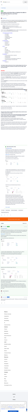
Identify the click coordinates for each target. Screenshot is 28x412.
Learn (5, 342)
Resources (6, 357)
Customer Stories (7, 352)
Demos (5, 350)
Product (5, 329)
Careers (5, 376)
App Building (6, 320)
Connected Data (7, 324)
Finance (5, 340)
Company (6, 372)
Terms (14, 404)
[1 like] (5, 291)
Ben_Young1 (4, 226)
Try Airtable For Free (8, 385)
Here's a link (7, 154)
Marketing (6, 331)
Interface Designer (14, 210)
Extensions (6, 318)
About (5, 374)
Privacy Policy (22, 411)
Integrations (6, 316)
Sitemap (14, 399)
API (14, 396)
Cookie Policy (10, 410)
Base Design (4, 7)
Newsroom (6, 383)
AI (4, 322)
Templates (6, 368)
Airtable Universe (7, 370)
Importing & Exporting (5, 212)
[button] (1, 2)
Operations (6, 333)
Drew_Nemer (4, 18)
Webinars (6, 355)
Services (5, 361)
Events (5, 346)
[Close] (25, 406)
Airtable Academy (7, 344)
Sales (5, 337)
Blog (5, 378)
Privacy (14, 402)
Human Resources (7, 335)
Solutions (6, 327)
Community (6, 365)
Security (14, 394)
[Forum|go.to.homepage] (6, 2)
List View (2, 210)
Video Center (6, 348)
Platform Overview (7, 314)
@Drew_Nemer (9, 148)
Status (5, 380)
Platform (6, 311)
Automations (20, 210)
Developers (6, 363)
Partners (5, 359)
